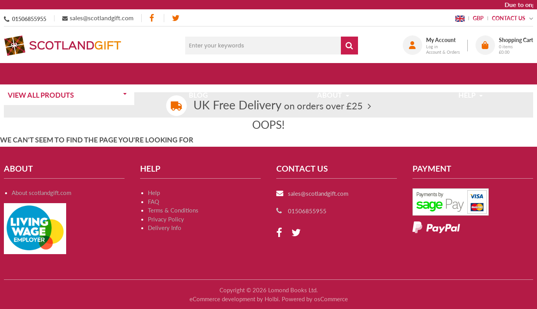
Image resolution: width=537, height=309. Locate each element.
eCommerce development (222, 298)
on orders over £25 (278, 105)
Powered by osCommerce (315, 298)
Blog (201, 73)
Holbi (272, 298)
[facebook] (152, 18)
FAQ (153, 201)
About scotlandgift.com (41, 192)
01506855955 (29, 19)
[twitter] (176, 18)
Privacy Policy (166, 219)
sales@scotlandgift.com (101, 17)
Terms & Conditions (173, 210)
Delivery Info (164, 227)
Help (154, 192)
